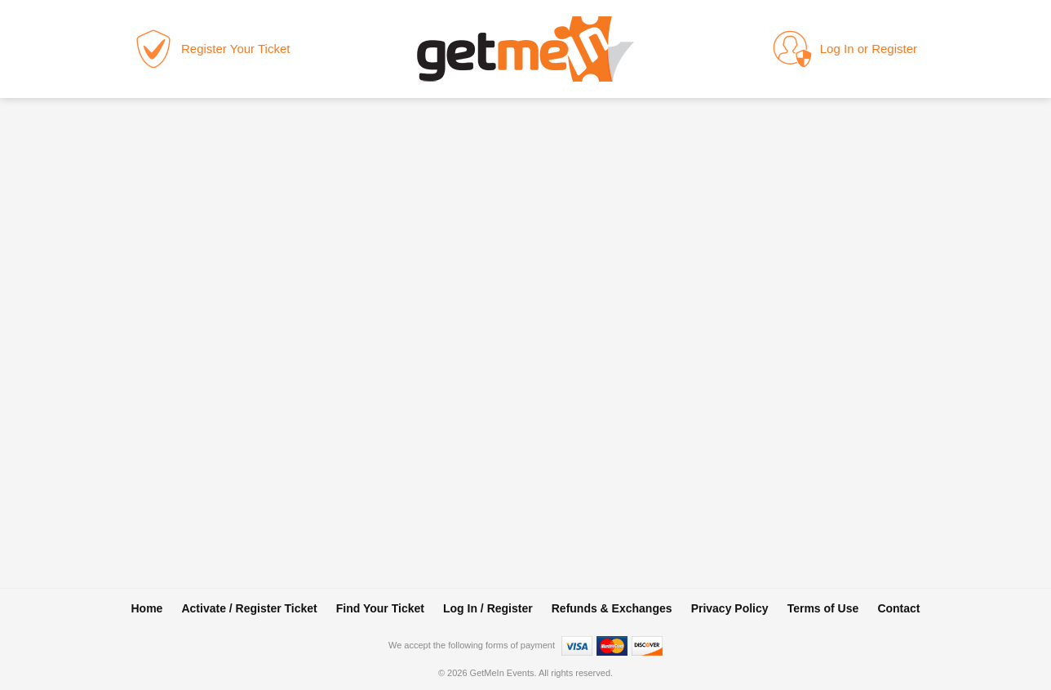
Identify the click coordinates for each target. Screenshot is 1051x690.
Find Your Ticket (380, 608)
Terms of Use (823, 608)
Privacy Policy (730, 608)
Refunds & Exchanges (612, 608)
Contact (898, 608)
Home (146, 608)
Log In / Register (488, 608)
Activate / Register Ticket (249, 608)
